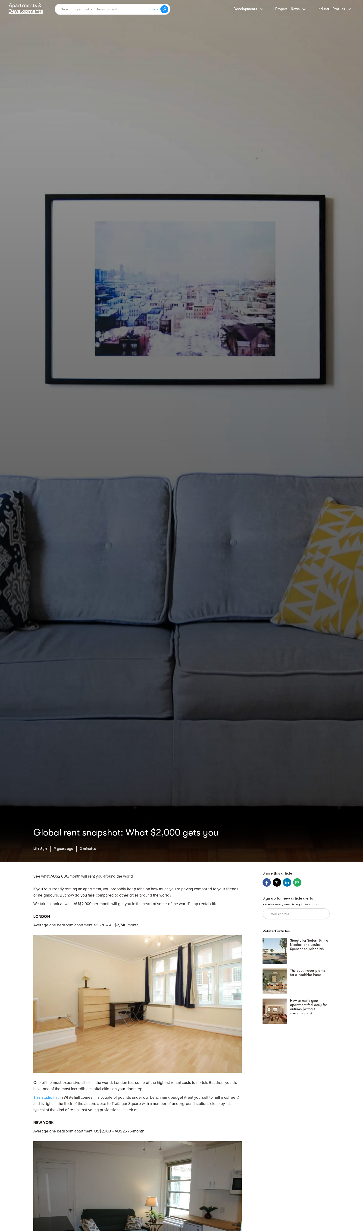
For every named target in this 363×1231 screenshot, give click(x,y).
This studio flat (46, 1097)
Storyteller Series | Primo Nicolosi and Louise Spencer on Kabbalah (309, 944)
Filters (153, 9)
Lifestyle (40, 848)
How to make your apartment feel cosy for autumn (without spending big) (308, 1007)
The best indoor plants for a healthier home (307, 972)
